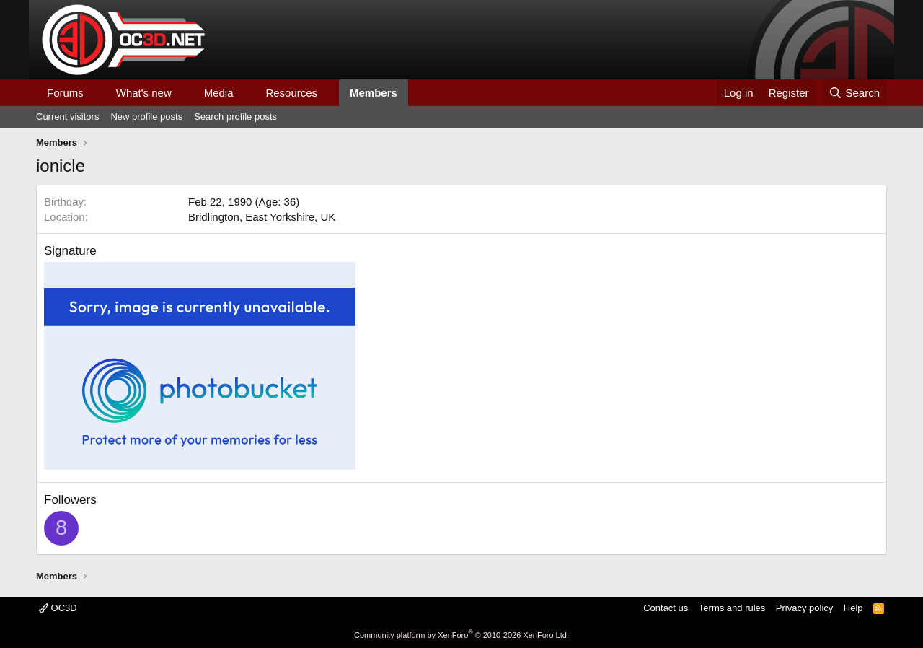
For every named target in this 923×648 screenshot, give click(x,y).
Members (373, 93)
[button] (95, 92)
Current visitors (67, 116)
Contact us (665, 608)
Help (853, 608)
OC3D (58, 608)
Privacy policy (804, 608)
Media (219, 93)
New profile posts (146, 116)
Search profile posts (235, 116)
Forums (65, 93)
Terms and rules (732, 608)
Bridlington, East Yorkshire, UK (261, 217)
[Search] (854, 92)
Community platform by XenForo (461, 635)
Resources (291, 93)
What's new (144, 93)
